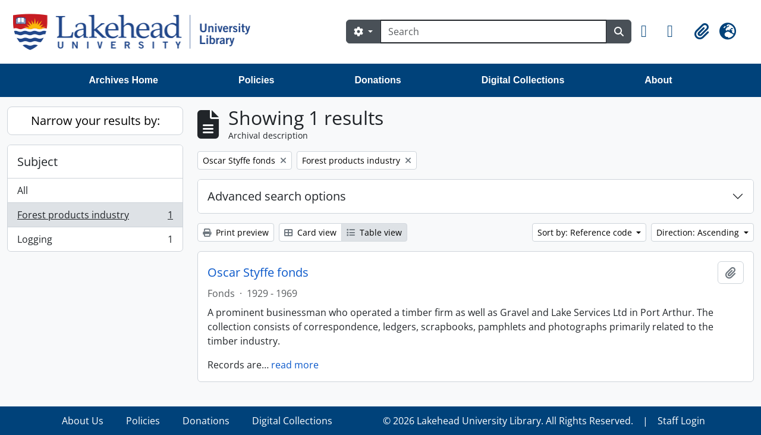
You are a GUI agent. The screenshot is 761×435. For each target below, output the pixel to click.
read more (295, 364)
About (658, 80)
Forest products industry (95, 217)
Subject (37, 162)
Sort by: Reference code (585, 232)
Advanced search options (276, 196)
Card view (310, 232)
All (22, 190)
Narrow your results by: (95, 120)
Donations (377, 80)
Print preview (236, 232)
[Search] (493, 31)
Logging (95, 241)
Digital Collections (523, 80)
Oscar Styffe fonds (258, 272)
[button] (649, 31)
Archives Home (124, 80)
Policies (256, 80)
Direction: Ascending (698, 232)
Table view (374, 232)
